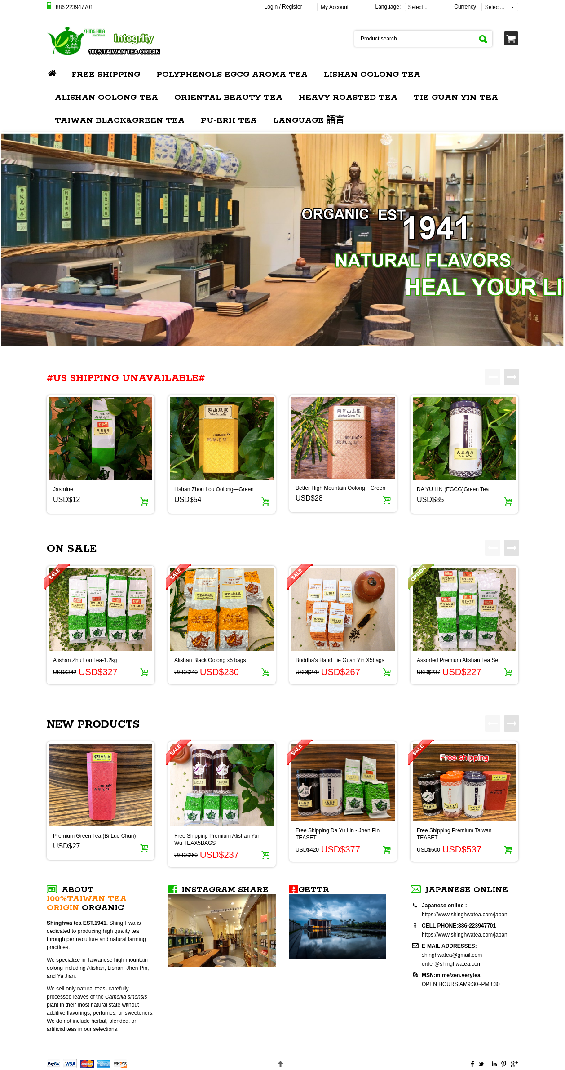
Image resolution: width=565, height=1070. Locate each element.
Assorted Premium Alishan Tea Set (458, 660)
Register (292, 7)
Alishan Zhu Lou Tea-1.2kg (85, 660)
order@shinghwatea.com (452, 964)
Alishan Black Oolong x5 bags (210, 660)
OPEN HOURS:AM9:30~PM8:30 (461, 984)
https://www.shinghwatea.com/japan (465, 914)
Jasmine (63, 489)
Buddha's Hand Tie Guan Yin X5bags (340, 660)
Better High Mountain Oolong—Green (340, 488)
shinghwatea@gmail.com (452, 955)
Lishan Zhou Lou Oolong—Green (214, 489)
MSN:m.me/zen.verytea (451, 975)
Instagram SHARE (225, 890)
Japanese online (466, 890)
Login (271, 7)
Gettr (313, 890)
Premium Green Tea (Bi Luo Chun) (94, 836)
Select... (418, 7)
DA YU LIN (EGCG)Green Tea (453, 489)
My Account (335, 7)
